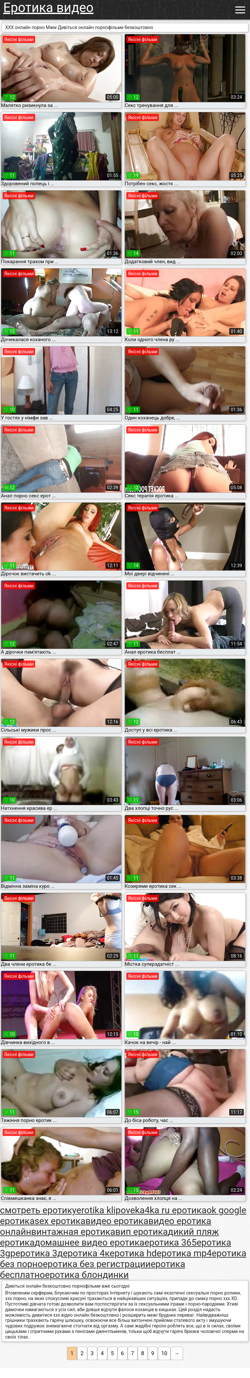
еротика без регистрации (96, 1264)
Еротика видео (48, 7)
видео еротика (117, 1221)
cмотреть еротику (38, 1210)
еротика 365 (171, 1242)
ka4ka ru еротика (171, 1210)
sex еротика (60, 1221)
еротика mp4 (184, 1253)
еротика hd (133, 1253)
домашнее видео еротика (89, 1242)
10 (164, 1353)
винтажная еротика (73, 1231)
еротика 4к (86, 1253)
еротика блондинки (87, 1274)
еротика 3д (39, 1253)
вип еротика (141, 1231)
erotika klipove (105, 1210)
